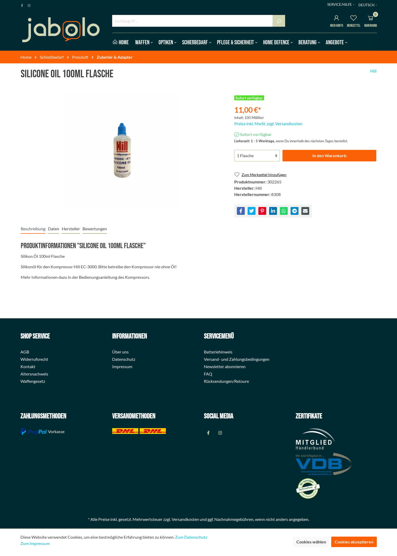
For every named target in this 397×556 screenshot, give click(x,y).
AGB (24, 351)
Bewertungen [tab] (95, 228)
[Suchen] (279, 21)
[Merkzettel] (353, 18)
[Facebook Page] (22, 4)
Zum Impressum (35, 543)
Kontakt (27, 366)
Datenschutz (123, 359)
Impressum (122, 366)
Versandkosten (185, 519)
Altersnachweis (34, 373)
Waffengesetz (32, 381)
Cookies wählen (311, 541)
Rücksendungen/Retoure (226, 381)
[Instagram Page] (29, 4)
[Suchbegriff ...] (192, 21)
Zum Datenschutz (191, 537)
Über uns (120, 351)
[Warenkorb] (370, 18)
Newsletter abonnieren (225, 366)
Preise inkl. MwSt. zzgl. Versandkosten (268, 123)
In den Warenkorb (329, 155)
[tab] (33, 229)
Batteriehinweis (218, 351)
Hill (373, 70)
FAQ (208, 373)
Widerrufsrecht (34, 359)
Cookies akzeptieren (354, 541)
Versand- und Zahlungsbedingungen (236, 359)
